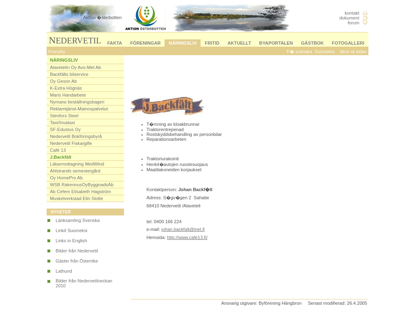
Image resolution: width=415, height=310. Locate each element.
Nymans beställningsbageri (77, 101)
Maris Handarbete (68, 95)
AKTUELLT (239, 43)
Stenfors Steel (64, 115)
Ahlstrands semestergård (75, 170)
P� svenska (299, 51)
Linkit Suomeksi (71, 230)
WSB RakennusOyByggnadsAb (81, 184)
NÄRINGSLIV (183, 43)
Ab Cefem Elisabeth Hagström (80, 191)
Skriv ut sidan (353, 51)
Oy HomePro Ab (66, 177)
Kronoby (56, 51)
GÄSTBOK (312, 43)
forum (353, 22)
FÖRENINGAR (145, 43)
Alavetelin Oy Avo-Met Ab (75, 67)
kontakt (352, 13)
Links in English (71, 240)
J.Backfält (60, 157)
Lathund (64, 271)
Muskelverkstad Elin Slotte (76, 198)
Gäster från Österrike (77, 260)
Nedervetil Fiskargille (71, 143)
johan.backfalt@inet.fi (183, 229)
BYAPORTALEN (276, 43)
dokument (349, 17)
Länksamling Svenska (78, 220)
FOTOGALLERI (348, 43)
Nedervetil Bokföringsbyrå (76, 136)
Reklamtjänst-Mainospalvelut (79, 108)
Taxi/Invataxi (62, 122)
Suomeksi (324, 51)
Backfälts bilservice (69, 74)
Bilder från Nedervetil (77, 250)
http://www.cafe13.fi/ (187, 237)
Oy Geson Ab (63, 81)
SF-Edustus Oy (65, 129)
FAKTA (114, 43)
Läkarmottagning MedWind (77, 163)
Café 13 (58, 150)
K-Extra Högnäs (66, 88)
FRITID (212, 43)
